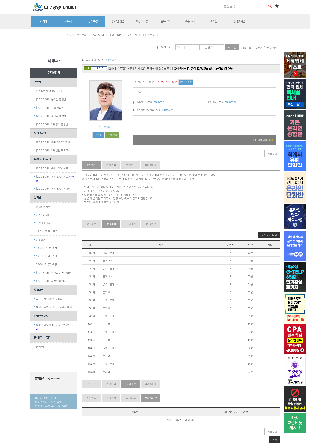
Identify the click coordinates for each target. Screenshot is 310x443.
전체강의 (112, 135)
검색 (270, 6)
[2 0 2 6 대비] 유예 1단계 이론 (52, 168)
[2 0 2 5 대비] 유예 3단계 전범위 (53, 188)
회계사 (43, 21)
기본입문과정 (43, 214)
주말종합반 (115, 35)
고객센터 (214, 21)
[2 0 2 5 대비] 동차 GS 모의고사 (53, 142)
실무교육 (165, 21)
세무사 (68, 21)
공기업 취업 (117, 21)
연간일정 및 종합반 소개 (49, 91)
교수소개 (189, 21)
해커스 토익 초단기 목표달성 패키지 (55, 307)
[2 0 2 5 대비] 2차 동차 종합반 (52, 124)
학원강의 (81, 35)
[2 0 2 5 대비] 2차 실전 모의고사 (53, 150)
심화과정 (40, 239)
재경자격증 (142, 21)
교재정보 (131, 165)
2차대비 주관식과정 (46, 247)
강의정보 (91, 165)
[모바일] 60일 (220, 102)
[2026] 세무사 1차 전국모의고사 (54, 327)
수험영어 (38, 290)
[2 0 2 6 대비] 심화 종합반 (50, 107)
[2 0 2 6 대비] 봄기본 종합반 (51, 99)
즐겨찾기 (276, 6)
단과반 (37, 197)
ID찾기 (259, 47)
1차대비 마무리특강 (46, 256)
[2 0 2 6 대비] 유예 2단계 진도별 (54, 178)
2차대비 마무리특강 (46, 264)
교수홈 (98, 135)
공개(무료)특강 (42, 337)
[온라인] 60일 (149, 102)
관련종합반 (150, 165)
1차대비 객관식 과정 (46, 231)
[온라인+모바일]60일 (153, 109)
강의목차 (111, 165)
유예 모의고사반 (42, 159)
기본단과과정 (43, 223)
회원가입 (248, 47)
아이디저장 (165, 47)
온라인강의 (97, 35)
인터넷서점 (239, 21)
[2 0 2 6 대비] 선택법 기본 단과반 (53, 272)
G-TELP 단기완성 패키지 (49, 298)
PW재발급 (271, 47)
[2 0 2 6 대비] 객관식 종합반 (51, 116)
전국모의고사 (41, 316)
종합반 (37, 82)
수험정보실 (148, 35)
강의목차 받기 (269, 235)
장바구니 (272, 153)
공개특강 (93, 21)
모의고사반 (40, 133)
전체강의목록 (43, 206)
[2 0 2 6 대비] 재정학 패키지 (51, 281)
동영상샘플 (186, 82)
